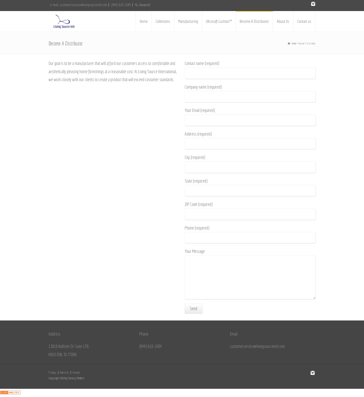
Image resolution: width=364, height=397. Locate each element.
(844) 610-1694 (121, 5)
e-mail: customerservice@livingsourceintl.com (78, 5)
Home (144, 21)
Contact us (304, 21)
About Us (283, 21)
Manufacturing (188, 21)
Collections (163, 21)
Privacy (52, 372)
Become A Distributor (254, 21)
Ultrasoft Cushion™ (219, 21)
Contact (76, 372)
